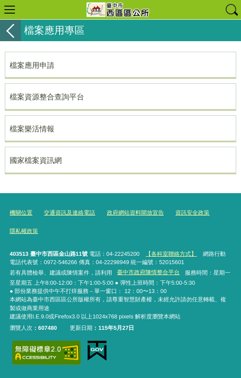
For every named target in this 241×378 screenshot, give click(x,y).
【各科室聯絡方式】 (171, 254)
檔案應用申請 (32, 65)
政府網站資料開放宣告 (135, 212)
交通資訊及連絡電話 (69, 212)
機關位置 (21, 212)
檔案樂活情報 (32, 129)
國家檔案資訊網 (36, 160)
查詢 (231, 9)
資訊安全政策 (192, 212)
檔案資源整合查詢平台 (47, 97)
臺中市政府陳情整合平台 (148, 272)
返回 (10, 30)
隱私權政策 (24, 231)
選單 (9, 9)
